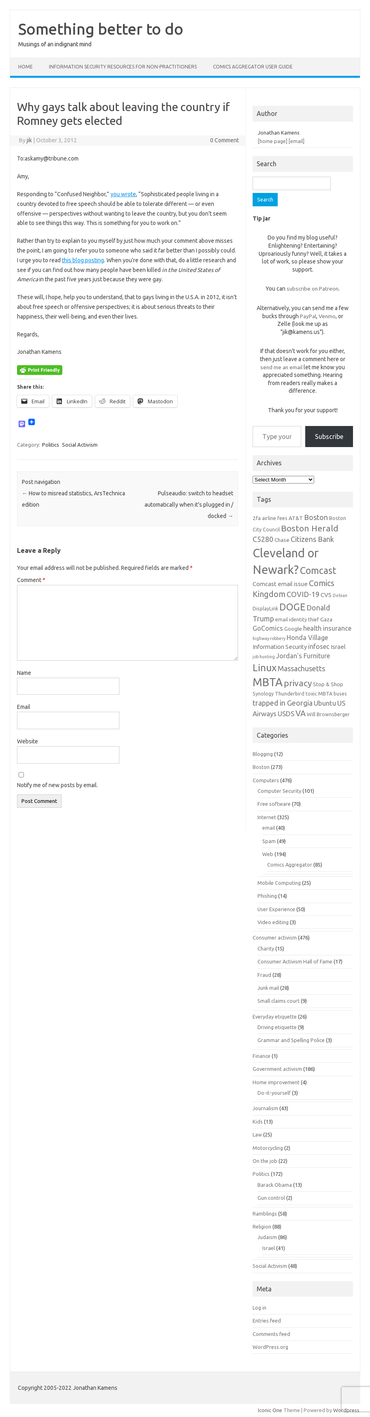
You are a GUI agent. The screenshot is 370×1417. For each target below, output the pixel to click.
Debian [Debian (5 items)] (340, 595)
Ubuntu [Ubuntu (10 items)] (325, 703)
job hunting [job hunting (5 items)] (264, 656)
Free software (274, 804)
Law (257, 1134)
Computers (266, 780)
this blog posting (83, 260)
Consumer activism (275, 937)
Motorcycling (268, 1148)
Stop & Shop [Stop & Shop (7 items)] (328, 684)
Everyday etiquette (275, 1016)
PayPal (308, 316)
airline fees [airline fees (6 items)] (274, 518)
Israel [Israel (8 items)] (338, 646)
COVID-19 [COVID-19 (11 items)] (303, 594)
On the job (265, 1161)
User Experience (276, 909)
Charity (265, 948)
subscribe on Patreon (312, 288)
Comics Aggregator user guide (253, 66)
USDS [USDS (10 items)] (286, 713)
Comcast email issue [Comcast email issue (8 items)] (280, 583)
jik (29, 140)
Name (24, 673)
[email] (296, 141)
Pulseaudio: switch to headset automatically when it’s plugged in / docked (189, 504)
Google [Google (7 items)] (293, 628)
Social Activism (80, 444)
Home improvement (276, 1082)
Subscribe (329, 436)
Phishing (267, 896)
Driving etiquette (277, 1027)
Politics (50, 444)
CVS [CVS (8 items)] (326, 594)
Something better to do (100, 28)
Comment (31, 580)
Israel (268, 1248)
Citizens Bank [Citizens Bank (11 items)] (312, 539)
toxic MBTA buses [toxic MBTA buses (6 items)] (326, 693)
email (268, 828)
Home (25, 66)
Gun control (271, 1198)
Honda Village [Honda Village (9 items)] (307, 637)
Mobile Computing (279, 883)
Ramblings (265, 1213)
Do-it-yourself (274, 1093)
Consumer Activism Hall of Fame (294, 961)
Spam (269, 841)
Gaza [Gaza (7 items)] (326, 619)
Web (267, 854)
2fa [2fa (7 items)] (257, 518)
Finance (261, 1056)
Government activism (277, 1069)
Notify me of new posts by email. (57, 785)
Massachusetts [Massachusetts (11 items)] (301, 668)
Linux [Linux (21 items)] (264, 667)
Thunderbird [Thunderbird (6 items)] (289, 693)
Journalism (265, 1108)
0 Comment (224, 140)
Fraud (264, 975)
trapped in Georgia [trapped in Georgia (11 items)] (283, 703)
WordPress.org (270, 1347)
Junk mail (268, 988)
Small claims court (278, 1001)
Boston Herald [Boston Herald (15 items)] (309, 528)
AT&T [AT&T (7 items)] (296, 518)
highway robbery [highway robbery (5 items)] (269, 638)
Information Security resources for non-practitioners (123, 66)
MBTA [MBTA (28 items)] (268, 682)
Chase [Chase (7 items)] (281, 540)
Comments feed (271, 1334)
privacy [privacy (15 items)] (298, 683)
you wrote (123, 194)
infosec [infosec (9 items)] (319, 646)
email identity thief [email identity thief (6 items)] (297, 619)
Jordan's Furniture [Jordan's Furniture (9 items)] (303, 655)
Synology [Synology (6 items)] (263, 693)
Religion (262, 1226)
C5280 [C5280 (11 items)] (263, 539)
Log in (259, 1307)
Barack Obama (274, 1185)
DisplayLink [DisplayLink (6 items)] (265, 608)
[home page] (272, 141)
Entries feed (267, 1320)
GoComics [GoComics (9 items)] (268, 628)
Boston (261, 767)
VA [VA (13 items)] (301, 713)
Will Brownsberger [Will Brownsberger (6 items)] (328, 714)
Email (23, 707)
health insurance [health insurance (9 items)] (327, 628)
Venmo (327, 316)
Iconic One (270, 1410)
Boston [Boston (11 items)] (316, 517)
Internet (266, 817)
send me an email (281, 367)
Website (27, 741)
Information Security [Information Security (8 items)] (280, 646)
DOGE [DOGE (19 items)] (292, 606)
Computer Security (279, 791)
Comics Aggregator (289, 864)
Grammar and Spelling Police (291, 1040)
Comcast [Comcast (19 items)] (318, 570)
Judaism (267, 1237)
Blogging (263, 754)
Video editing (273, 922)
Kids (258, 1121)
